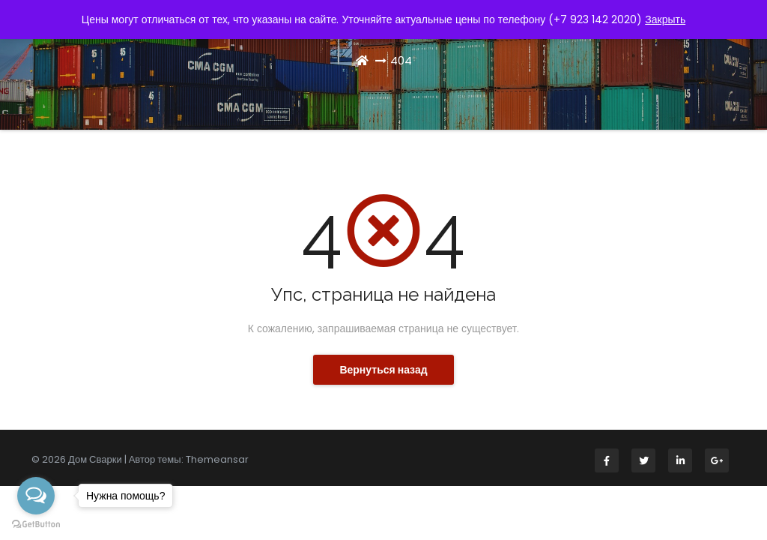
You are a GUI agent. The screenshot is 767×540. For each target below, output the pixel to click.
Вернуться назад (383, 369)
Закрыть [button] (665, 19)
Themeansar (217, 459)
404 (401, 60)
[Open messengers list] (36, 495)
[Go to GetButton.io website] (36, 525)
